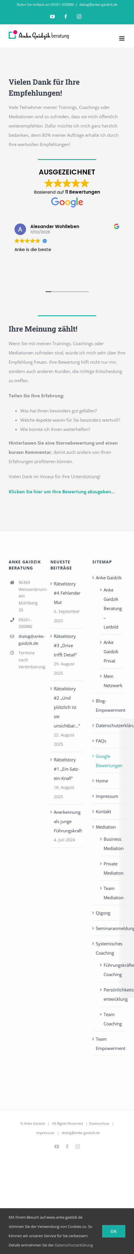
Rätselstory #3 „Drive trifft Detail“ (65, 645)
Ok (114, 1231)
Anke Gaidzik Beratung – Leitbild (112, 608)
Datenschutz (99, 1123)
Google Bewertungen (109, 760)
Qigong (103, 913)
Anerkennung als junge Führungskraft (67, 821)
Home (102, 781)
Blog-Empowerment (109, 705)
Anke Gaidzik (109, 577)
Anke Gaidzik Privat (111, 651)
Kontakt (103, 811)
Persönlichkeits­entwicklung (112, 994)
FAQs (101, 741)
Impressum (107, 796)
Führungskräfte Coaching (112, 969)
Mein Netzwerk (112, 680)
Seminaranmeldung (109, 928)
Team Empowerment (109, 1043)
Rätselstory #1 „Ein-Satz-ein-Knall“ (66, 769)
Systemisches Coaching (109, 948)
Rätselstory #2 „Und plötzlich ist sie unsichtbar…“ (67, 707)
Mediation (106, 827)
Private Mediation (112, 868)
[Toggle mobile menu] (122, 38)
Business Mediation (112, 843)
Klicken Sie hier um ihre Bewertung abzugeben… (62, 491)
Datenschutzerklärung (109, 725)
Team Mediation (112, 892)
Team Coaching (112, 1019)
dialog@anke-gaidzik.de (98, 4)
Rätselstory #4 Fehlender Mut (67, 593)
